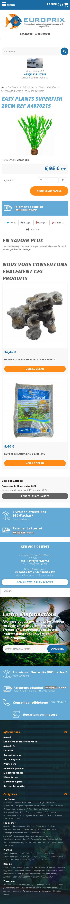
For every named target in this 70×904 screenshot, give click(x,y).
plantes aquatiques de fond (38, 856)
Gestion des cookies (14, 786)
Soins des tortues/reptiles (31, 887)
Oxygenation (8, 870)
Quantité (9, 180)
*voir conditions (21, 519)
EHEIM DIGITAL (47, 805)
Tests (22, 812)
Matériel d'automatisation (13, 815)
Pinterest (57, 222)
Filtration (31, 802)
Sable (34, 842)
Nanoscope (40, 836)
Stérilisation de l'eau (24, 809)
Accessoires (16, 876)
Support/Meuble (20, 802)
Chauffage (19, 805)
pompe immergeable (11, 887)
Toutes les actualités (35, 496)
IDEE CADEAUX (9, 818)
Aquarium (7, 826)
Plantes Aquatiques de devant (42, 853)
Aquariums (7, 802)
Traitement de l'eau (10, 812)
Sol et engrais (50, 812)
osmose (49, 836)
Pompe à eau (51, 802)
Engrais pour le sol (35, 859)
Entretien (48, 815)
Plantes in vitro (57, 856)
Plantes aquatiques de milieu (14, 856)
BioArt (5, 859)
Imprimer (35, 229)
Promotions (9, 763)
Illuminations (8, 873)
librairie (47, 859)
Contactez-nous (12, 755)
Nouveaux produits (13, 768)
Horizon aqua (40, 829)
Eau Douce (9, 799)
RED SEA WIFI (27, 829)
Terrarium (9, 881)
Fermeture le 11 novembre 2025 (19, 486)
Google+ (41, 222)
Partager (26, 222)
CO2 (13, 809)
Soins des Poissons (41, 809)
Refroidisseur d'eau (31, 805)
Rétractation (10, 777)
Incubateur (46, 891)
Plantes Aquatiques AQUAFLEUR (16, 853)
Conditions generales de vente (20, 741)
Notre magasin (11, 759)
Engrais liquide (21, 859)
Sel (29, 842)
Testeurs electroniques (34, 812)
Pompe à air (8, 805)
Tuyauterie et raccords (34, 815)
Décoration (58, 815)
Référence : (9, 159)
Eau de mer (9, 822)
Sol (59, 873)
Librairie (20, 818)
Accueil (7, 737)
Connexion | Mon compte (35, 33)
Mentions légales (12, 781)
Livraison (8, 750)
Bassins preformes (17, 867)
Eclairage (40, 802)
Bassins (7, 863)
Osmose (6, 809)
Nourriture (59, 805)
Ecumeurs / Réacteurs (12, 829)
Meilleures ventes (13, 772)
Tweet (11, 222)
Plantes (7, 849)
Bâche (5, 867)
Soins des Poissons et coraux (34, 839)
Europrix (8, 591)
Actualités (9, 746)
